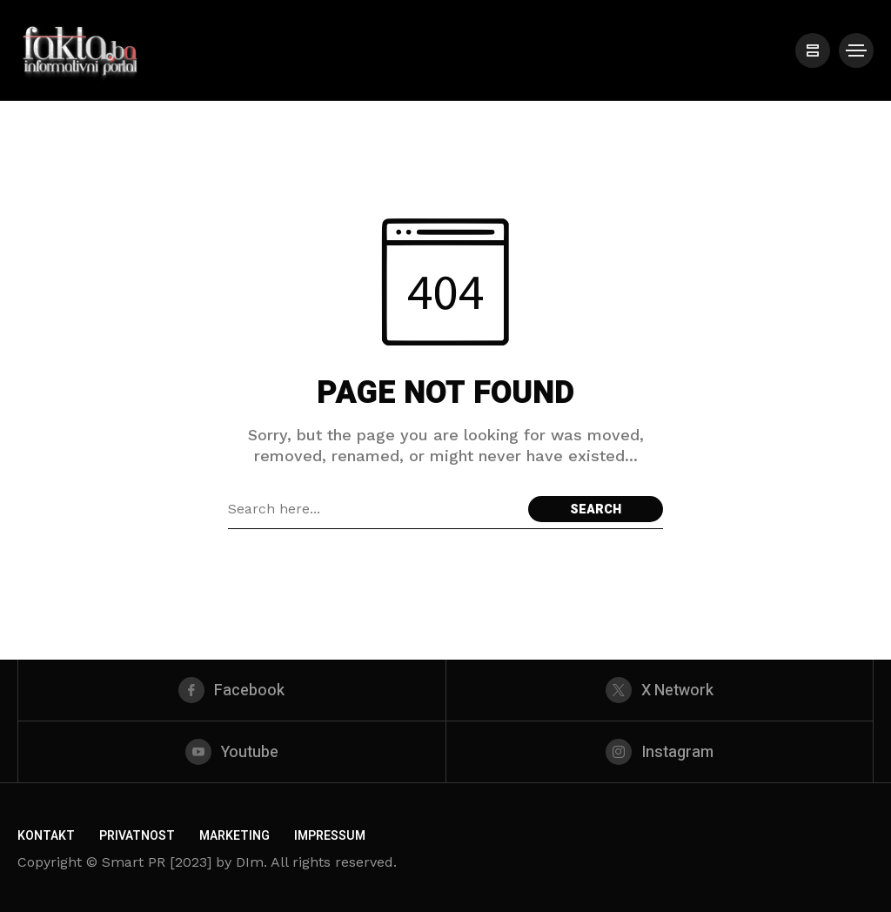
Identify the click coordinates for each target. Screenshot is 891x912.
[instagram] (660, 751)
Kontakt (46, 836)
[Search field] (373, 509)
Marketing (234, 836)
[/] (812, 50)
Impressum (329, 836)
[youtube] (232, 751)
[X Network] (660, 690)
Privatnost (137, 836)
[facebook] (232, 690)
